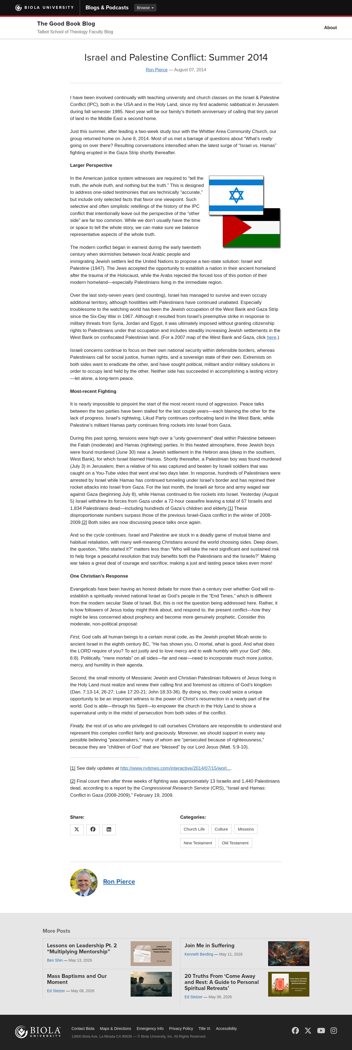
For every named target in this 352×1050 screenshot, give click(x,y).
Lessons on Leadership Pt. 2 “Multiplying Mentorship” (82, 948)
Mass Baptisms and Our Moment (77, 979)
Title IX (204, 1028)
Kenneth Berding (199, 954)
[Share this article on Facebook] (93, 829)
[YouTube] (321, 1031)
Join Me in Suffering (210, 945)
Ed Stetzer (56, 991)
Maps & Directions (115, 1028)
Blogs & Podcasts (107, 7)
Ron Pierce (156, 69)
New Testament (198, 842)
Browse (145, 8)
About (330, 27)
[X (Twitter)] (308, 1031)
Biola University (49, 7)
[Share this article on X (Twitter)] (77, 829)
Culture (221, 829)
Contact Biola (83, 1028)
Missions (246, 829)
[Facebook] (295, 1031)
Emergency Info (150, 1028)
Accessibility (226, 1028)
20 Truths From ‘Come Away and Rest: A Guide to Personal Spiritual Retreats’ (222, 982)
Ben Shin (55, 960)
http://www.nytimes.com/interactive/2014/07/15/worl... (175, 768)
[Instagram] (334, 1031)
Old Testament (235, 842)
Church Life (194, 829)
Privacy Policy (181, 1028)
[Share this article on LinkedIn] (109, 829)
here (271, 337)
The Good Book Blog (66, 23)
